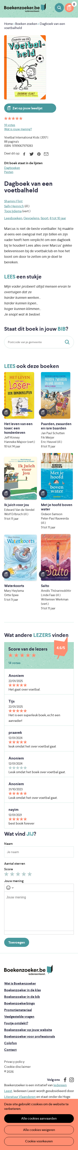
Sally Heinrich (14, 206)
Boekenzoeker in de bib (22, 996)
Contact (10, 1050)
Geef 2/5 (13, 875)
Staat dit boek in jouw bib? (68, 342)
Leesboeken (13, 218)
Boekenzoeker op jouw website (28, 1030)
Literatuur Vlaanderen (20, 1097)
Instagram (70, 1080)
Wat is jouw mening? (18, 129)
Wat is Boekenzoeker (20, 983)
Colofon (10, 1043)
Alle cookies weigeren (39, 1130)
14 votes (9, 125)
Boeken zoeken (59, 7)
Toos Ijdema (13, 211)
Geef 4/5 (24, 875)
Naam (8, 843)
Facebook (24, 154)
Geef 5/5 (30, 875)
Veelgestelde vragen (19, 1016)
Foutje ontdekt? (16, 1023)
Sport (44, 218)
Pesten (8, 172)
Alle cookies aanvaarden (39, 1118)
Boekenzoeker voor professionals (29, 1036)
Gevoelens (31, 218)
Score (8, 869)
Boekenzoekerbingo (19, 1003)
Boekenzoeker (25, 7)
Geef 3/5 (18, 875)
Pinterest (38, 154)
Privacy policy (14, 1062)
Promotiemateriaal (18, 1010)
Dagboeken (12, 168)
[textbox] (39, 911)
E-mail (46, 154)
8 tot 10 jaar (58, 218)
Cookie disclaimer (17, 1066)
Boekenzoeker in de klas (22, 990)
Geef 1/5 (7, 875)
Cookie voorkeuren (39, 1141)
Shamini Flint (13, 201)
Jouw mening (14, 881)
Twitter (31, 154)
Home (8, 24)
